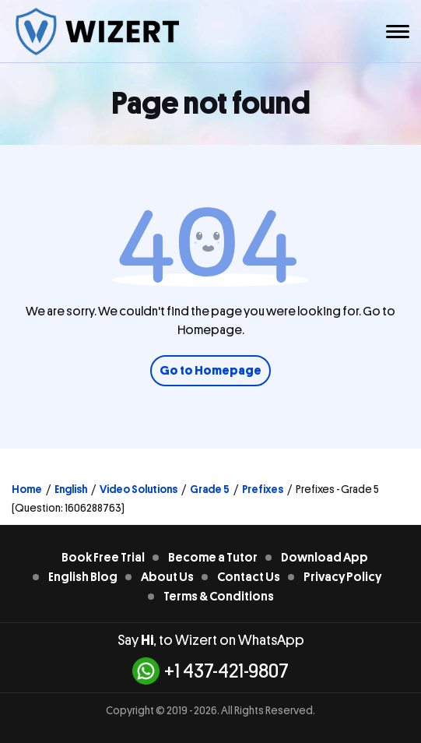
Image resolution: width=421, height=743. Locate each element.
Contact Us (248, 577)
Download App (324, 557)
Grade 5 (210, 489)
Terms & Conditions (218, 596)
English (70, 489)
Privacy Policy (342, 577)
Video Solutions (138, 489)
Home (27, 489)
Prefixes (262, 489)
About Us (167, 577)
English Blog (83, 577)
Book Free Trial (103, 557)
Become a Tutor (213, 557)
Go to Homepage (210, 370)
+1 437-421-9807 (210, 671)
